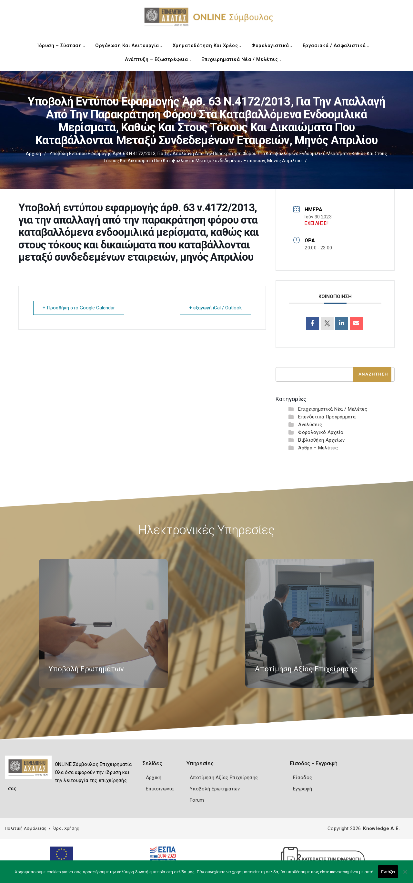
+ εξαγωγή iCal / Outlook (215, 308)
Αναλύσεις (310, 424)
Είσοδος (302, 777)
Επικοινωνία (160, 789)
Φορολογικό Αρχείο (320, 432)
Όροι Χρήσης (66, 828)
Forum (197, 800)
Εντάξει (388, 871)
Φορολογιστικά (271, 45)
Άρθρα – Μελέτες (318, 448)
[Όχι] (405, 874)
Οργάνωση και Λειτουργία (128, 45)
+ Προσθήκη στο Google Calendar (79, 308)
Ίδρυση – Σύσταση (61, 45)
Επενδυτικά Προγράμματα (327, 417)
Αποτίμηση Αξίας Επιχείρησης (224, 777)
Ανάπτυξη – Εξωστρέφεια (158, 59)
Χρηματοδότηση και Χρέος (207, 45)
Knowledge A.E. (381, 828)
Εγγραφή (302, 789)
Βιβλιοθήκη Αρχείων (321, 440)
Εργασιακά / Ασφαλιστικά (336, 45)
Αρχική (33, 153)
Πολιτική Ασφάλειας (25, 828)
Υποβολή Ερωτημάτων (215, 789)
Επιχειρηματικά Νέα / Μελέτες (241, 59)
